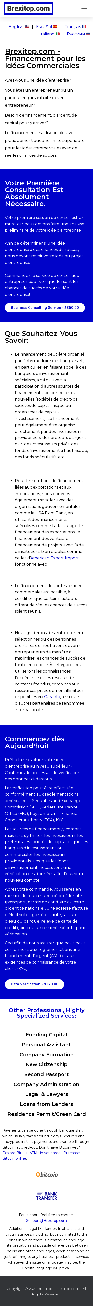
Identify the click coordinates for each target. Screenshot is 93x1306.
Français (75, 26)
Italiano (50, 34)
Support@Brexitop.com (46, 1220)
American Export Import (55, 558)
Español (46, 26)
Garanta (52, 696)
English (19, 26)
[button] (45, 307)
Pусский (78, 34)
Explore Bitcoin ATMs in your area (31, 1153)
